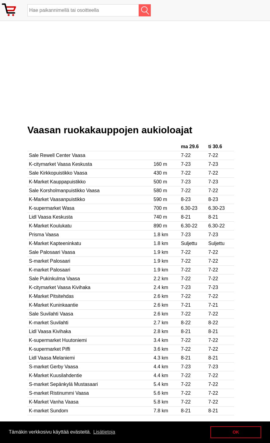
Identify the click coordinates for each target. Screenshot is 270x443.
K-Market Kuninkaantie (53, 305)
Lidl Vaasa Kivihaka (50, 331)
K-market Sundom (48, 410)
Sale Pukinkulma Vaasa (54, 278)
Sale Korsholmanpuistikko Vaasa (64, 190)
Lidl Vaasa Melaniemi (52, 357)
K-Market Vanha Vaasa (53, 401)
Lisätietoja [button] (104, 431)
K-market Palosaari (49, 269)
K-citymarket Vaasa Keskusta (60, 164)
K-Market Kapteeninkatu (55, 243)
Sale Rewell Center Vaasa (57, 155)
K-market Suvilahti (48, 322)
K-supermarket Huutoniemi (58, 340)
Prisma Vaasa (44, 234)
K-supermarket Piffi (49, 349)
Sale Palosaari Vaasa (52, 252)
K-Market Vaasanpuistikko (57, 199)
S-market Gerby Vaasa (53, 366)
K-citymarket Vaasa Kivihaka (59, 287)
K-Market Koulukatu (50, 225)
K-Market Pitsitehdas (51, 296)
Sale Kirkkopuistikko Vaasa (58, 172)
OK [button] (236, 432)
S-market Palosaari (49, 261)
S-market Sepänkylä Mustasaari (63, 384)
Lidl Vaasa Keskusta (51, 217)
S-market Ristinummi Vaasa (59, 393)
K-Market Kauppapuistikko (57, 181)
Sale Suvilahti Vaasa (51, 313)
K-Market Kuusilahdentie (55, 375)
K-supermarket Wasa (51, 208)
